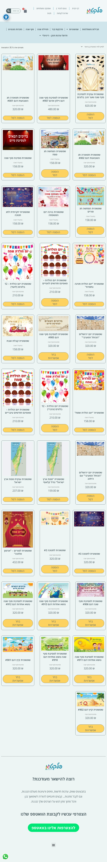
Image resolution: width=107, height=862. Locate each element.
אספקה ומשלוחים (43, 8)
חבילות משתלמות (90, 29)
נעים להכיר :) (61, 8)
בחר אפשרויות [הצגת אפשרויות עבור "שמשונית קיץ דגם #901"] (17, 678)
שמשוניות (72, 29)
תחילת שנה (42, 29)
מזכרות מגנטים (15, 29)
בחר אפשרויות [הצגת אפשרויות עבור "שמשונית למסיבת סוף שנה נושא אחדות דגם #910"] (54, 678)
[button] (53, 845)
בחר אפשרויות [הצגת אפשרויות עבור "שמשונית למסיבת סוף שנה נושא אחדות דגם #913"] (53, 623)
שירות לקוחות (62, 13)
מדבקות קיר (57, 29)
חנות (49, 13)
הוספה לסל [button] (90, 116)
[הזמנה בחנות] (93, 47)
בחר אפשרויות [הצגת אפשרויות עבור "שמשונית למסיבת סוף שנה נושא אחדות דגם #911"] (89, 678)
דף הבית (75, 8)
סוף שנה (30, 29)
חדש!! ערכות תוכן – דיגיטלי (53, 35)
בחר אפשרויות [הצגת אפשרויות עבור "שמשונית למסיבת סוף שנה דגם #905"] (53, 356)
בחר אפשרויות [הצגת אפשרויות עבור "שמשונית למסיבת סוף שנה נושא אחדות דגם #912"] (17, 623)
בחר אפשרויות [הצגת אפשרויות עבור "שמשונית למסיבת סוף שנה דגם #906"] (90, 623)
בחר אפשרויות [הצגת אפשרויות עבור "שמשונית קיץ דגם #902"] (90, 728)
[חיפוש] (8, 11)
